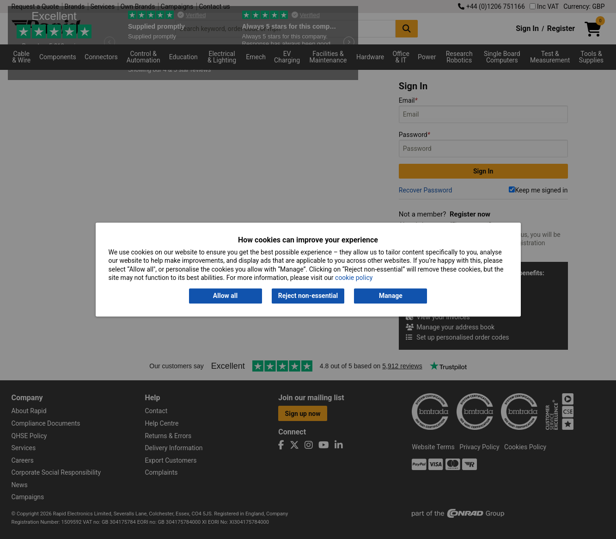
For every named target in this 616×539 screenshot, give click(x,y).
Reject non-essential (308, 296)
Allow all (225, 296)
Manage (391, 296)
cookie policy (353, 277)
